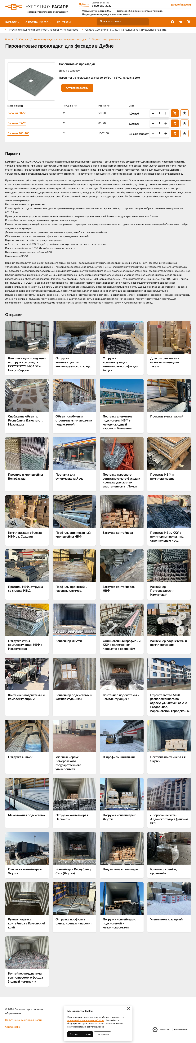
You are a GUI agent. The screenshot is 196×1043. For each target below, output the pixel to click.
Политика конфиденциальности (23, 1020)
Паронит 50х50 (18, 113)
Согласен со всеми (80, 1034)
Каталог (23, 39)
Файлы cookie (12, 1027)
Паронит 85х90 (18, 123)
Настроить (102, 1034)
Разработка (164, 1030)
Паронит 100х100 (20, 133)
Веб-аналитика (181, 1030)
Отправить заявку (79, 88)
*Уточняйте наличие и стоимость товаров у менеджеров (42, 29)
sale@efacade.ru (181, 4)
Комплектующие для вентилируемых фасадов (60, 39)
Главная (9, 39)
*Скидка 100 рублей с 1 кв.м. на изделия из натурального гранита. (125, 29)
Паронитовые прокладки (106, 39)
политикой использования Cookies (85, 1020)
